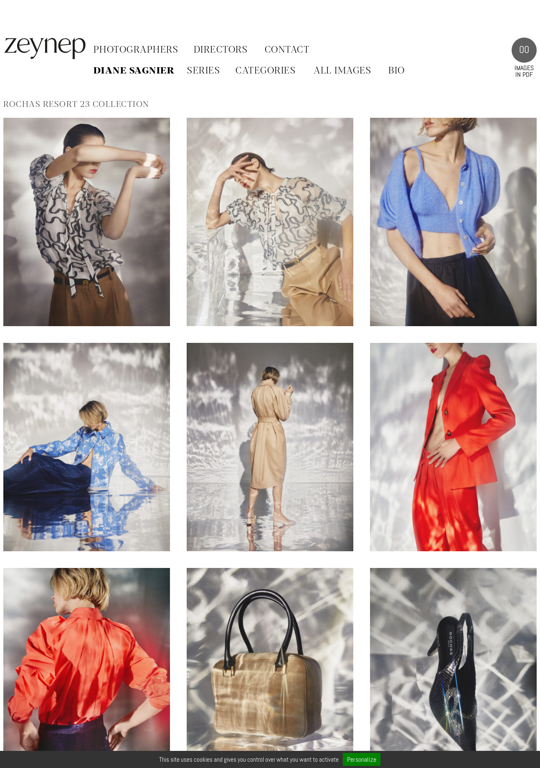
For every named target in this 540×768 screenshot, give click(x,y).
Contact (287, 50)
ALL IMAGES (342, 71)
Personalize (361, 759)
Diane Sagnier (134, 71)
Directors (221, 50)
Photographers (136, 50)
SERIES (203, 71)
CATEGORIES (266, 71)
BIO (396, 71)
